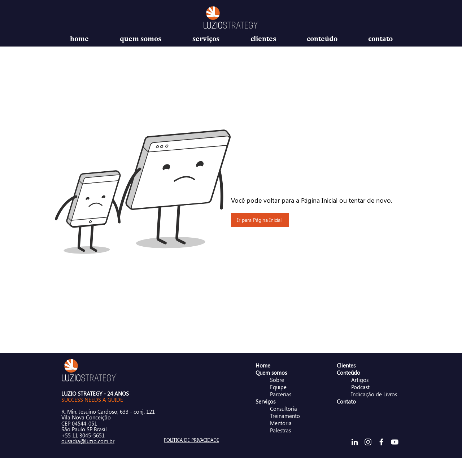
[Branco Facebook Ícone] (381, 441)
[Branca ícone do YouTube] (394, 441)
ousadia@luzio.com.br (87, 441)
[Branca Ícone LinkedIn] (354, 441)
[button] (140, 38)
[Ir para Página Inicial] (260, 220)
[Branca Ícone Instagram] (367, 441)
